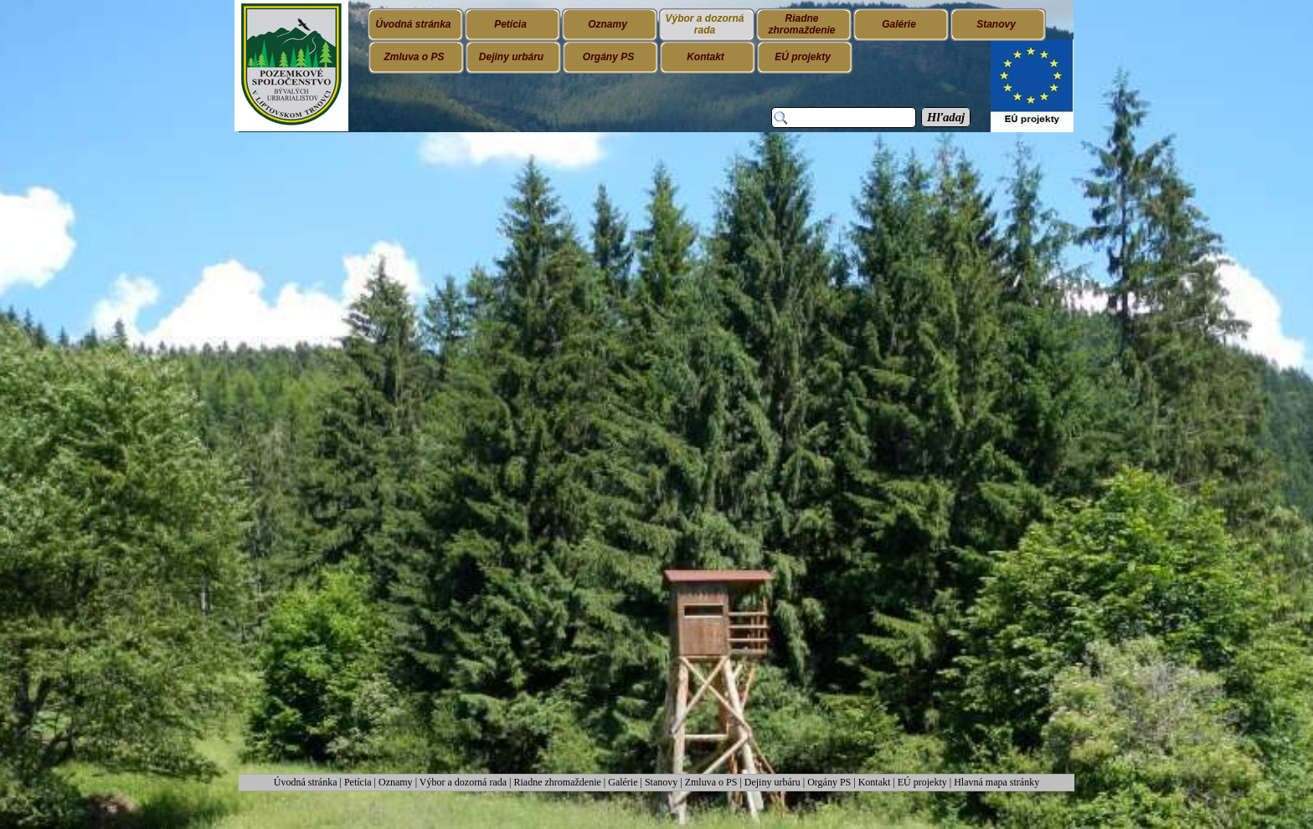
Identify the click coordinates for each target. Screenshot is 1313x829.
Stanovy (662, 782)
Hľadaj (946, 117)
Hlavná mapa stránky (996, 782)
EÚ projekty (922, 782)
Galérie (622, 782)
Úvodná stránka (307, 782)
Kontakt (874, 782)
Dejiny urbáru (772, 782)
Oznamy (396, 782)
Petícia (358, 782)
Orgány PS (829, 782)
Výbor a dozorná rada (463, 782)
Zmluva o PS (711, 782)
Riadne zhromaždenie (557, 782)
